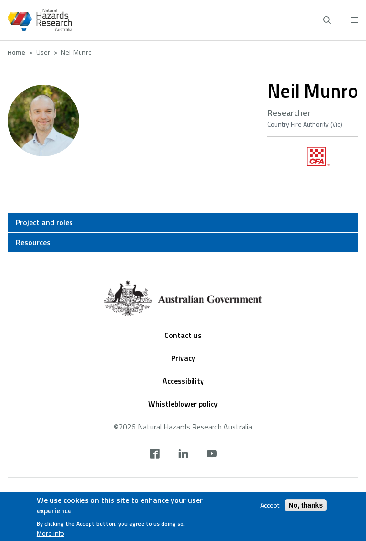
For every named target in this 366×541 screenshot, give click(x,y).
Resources (33, 242)
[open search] (327, 20)
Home (16, 52)
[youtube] (211, 455)
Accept (269, 506)
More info (50, 535)
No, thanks (306, 506)
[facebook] (154, 455)
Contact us (183, 335)
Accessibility (183, 381)
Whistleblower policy (183, 403)
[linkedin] (183, 455)
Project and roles (44, 222)
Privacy (183, 358)
